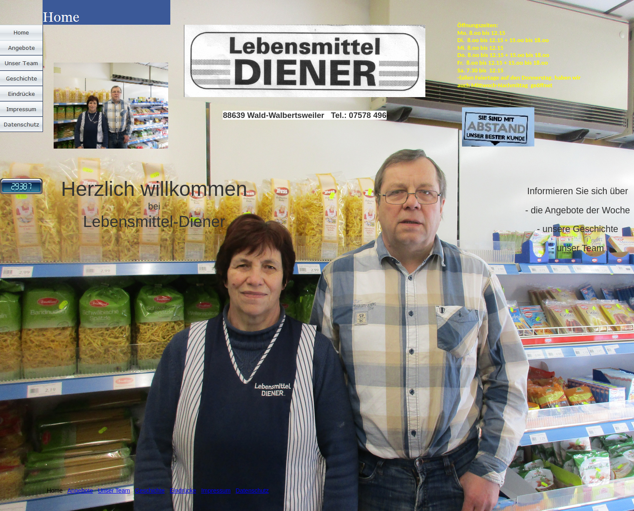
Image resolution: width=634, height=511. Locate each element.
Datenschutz (252, 490)
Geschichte (150, 490)
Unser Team (114, 490)
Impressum (215, 490)
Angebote (80, 490)
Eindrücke (182, 490)
